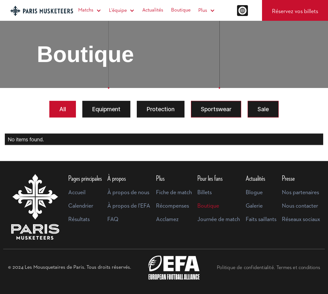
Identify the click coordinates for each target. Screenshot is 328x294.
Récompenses (172, 206)
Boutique (181, 10)
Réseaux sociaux (301, 219)
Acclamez (167, 219)
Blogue (254, 192)
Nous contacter (300, 206)
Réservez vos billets (295, 11)
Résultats (79, 219)
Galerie (254, 206)
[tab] (62, 109)
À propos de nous (128, 192)
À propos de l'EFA (128, 206)
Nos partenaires (300, 192)
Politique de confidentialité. (246, 267)
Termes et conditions (298, 267)
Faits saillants (261, 219)
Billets (204, 192)
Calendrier (80, 206)
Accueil (77, 192)
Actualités (152, 10)
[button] (89, 10)
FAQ (113, 219)
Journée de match (218, 219)
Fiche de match (174, 192)
